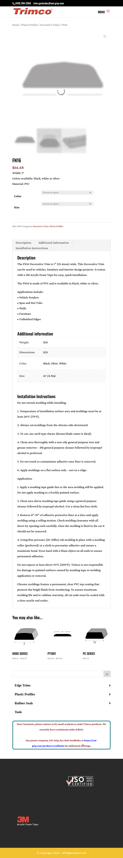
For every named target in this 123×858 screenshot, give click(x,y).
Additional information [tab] (53, 242)
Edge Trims (23, 685)
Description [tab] (23, 242)
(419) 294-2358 (23, 3)
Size (17, 207)
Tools (18, 712)
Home (15, 24)
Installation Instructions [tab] (32, 248)
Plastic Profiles (29, 24)
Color (17, 196)
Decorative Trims (50, 24)
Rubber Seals (24, 703)
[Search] (107, 674)
